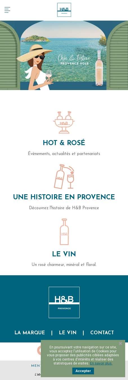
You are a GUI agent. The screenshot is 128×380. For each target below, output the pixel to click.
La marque (29, 333)
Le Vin (64, 254)
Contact (102, 333)
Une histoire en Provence (64, 197)
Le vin (68, 333)
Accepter (83, 371)
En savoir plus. (101, 363)
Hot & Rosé (64, 143)
